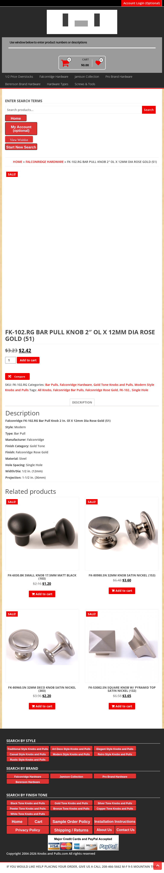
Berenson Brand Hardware (23, 84)
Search (149, 110)
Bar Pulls (51, 385)
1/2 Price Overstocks (19, 77)
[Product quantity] (10, 360)
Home (17, 162)
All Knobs (44, 390)
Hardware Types (57, 84)
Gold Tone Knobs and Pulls (113, 385)
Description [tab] (82, 402)
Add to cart (28, 360)
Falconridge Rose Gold (101, 390)
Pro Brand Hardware (118, 77)
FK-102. (125, 390)
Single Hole (140, 390)
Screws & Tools (85, 84)
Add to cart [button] (44, 594)
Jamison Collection (87, 77)
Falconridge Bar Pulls (68, 390)
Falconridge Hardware (54, 77)
